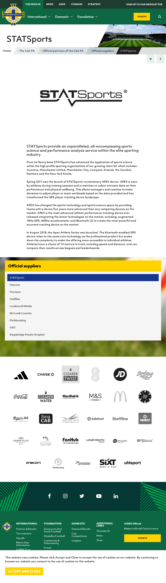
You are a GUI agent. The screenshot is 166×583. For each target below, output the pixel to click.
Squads (20, 537)
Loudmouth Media (21, 306)
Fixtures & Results (26, 528)
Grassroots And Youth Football (53, 530)
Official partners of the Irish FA (62, 51)
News (49, 4)
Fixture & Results (81, 528)
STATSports (17, 277)
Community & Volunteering (51, 542)
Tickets (142, 538)
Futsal (47, 547)
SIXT (13, 327)
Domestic (64, 17)
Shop (62, 4)
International (39, 17)
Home (6, 51)
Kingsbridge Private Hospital (27, 334)
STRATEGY (94, 4)
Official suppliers (102, 51)
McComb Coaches (21, 313)
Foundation (87, 17)
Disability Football (54, 536)
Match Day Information (23, 544)
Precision (15, 291)
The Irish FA (33, 4)
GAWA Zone (23, 549)
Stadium (76, 4)
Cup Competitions (79, 535)
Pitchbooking (18, 320)
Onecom (15, 284)
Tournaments (23, 533)
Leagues (76, 540)
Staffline (15, 299)
